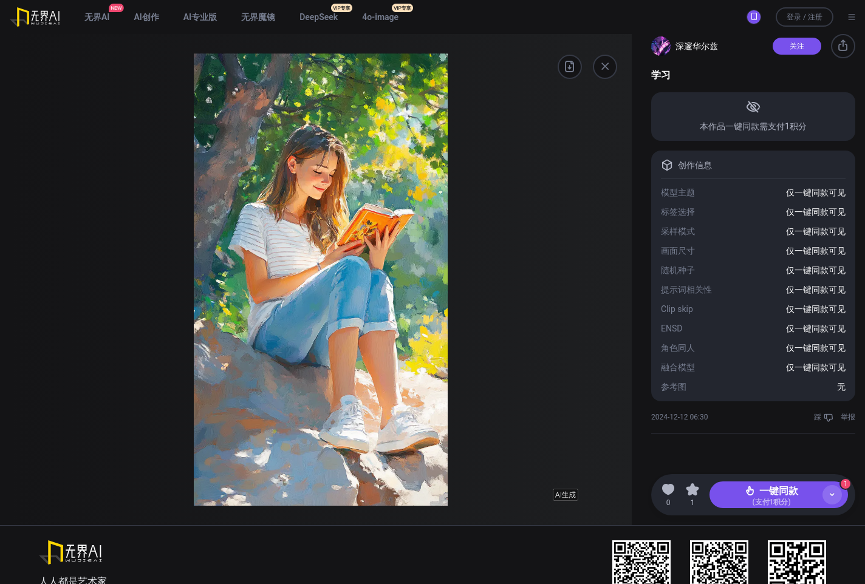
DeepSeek (318, 17)
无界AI (96, 17)
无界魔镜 (258, 17)
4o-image (380, 17)
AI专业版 (200, 17)
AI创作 (146, 17)
